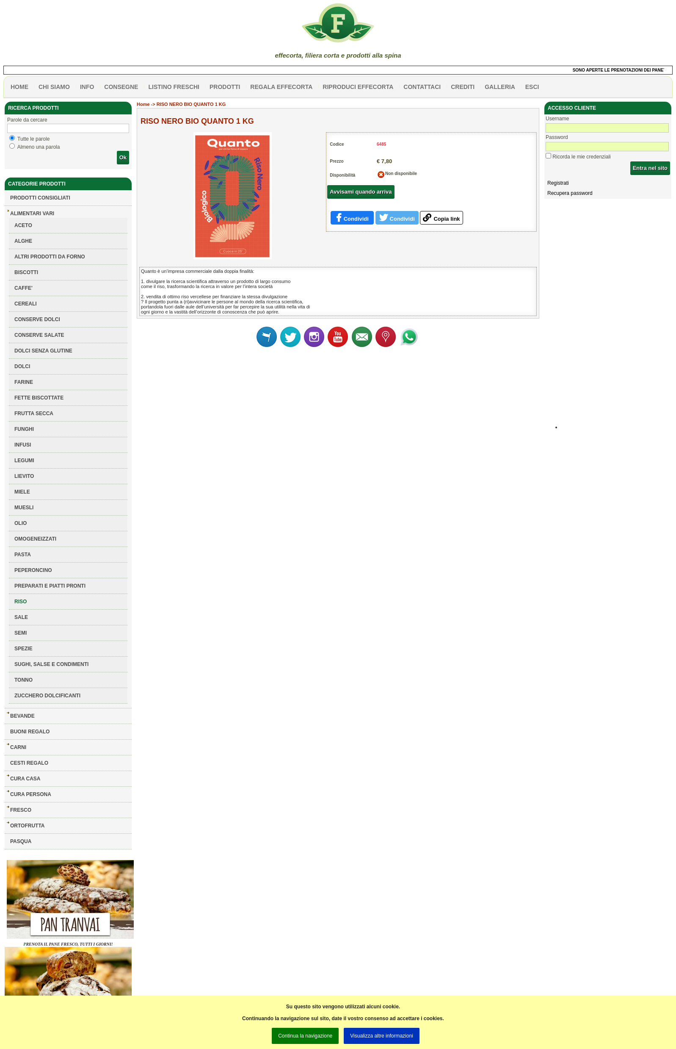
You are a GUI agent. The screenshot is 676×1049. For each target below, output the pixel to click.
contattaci (422, 86)
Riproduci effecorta (358, 86)
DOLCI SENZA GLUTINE (43, 351)
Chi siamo (54, 86)
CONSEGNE (121, 86)
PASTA (22, 555)
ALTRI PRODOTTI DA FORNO (49, 257)
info (87, 86)
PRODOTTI (225, 86)
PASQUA (20, 841)
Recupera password (570, 193)
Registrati (558, 183)
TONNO (23, 680)
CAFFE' (23, 288)
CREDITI (463, 86)
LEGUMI (24, 460)
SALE (21, 617)
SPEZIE (23, 649)
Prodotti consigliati (40, 198)
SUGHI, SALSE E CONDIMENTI (51, 664)
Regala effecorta (281, 86)
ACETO (23, 225)
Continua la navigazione (305, 1036)
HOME (19, 86)
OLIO (20, 523)
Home (143, 104)
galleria (500, 86)
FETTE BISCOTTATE (38, 398)
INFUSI (22, 445)
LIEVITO (24, 476)
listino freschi (173, 86)
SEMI (20, 633)
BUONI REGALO (30, 732)
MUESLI (23, 508)
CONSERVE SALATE (39, 335)
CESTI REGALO (29, 763)
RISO (20, 602)
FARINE (23, 382)
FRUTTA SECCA (33, 413)
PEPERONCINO (33, 570)
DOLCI (22, 366)
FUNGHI (24, 429)
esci (532, 86)
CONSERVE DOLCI (37, 319)
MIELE (22, 492)
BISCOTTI (26, 272)
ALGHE (23, 241)
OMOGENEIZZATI (35, 539)
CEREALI (25, 304)
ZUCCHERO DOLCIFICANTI (47, 696)
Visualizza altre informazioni (381, 1036)
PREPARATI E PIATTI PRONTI (50, 586)
